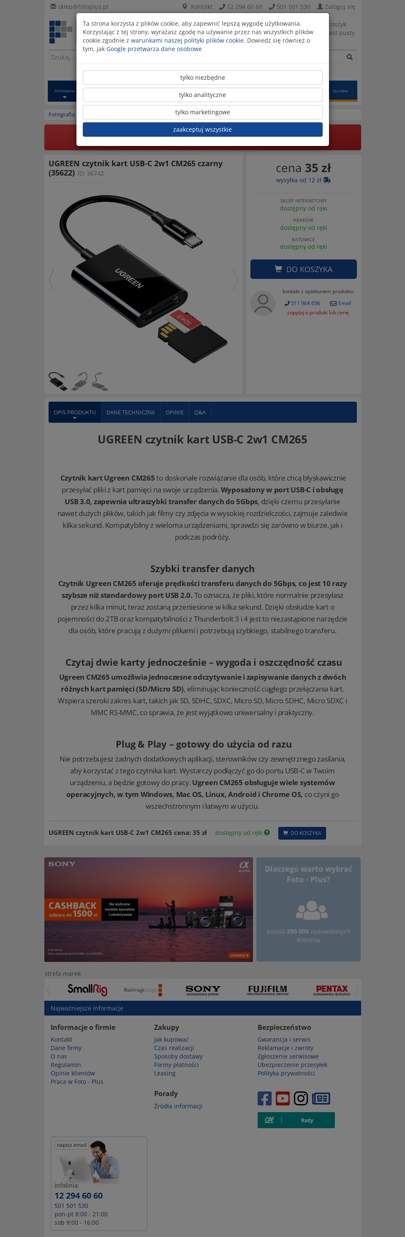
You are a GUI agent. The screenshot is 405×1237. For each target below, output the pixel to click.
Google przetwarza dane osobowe (154, 49)
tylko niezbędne (202, 77)
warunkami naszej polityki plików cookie (187, 40)
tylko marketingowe (202, 112)
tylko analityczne (202, 95)
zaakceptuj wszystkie (202, 129)
